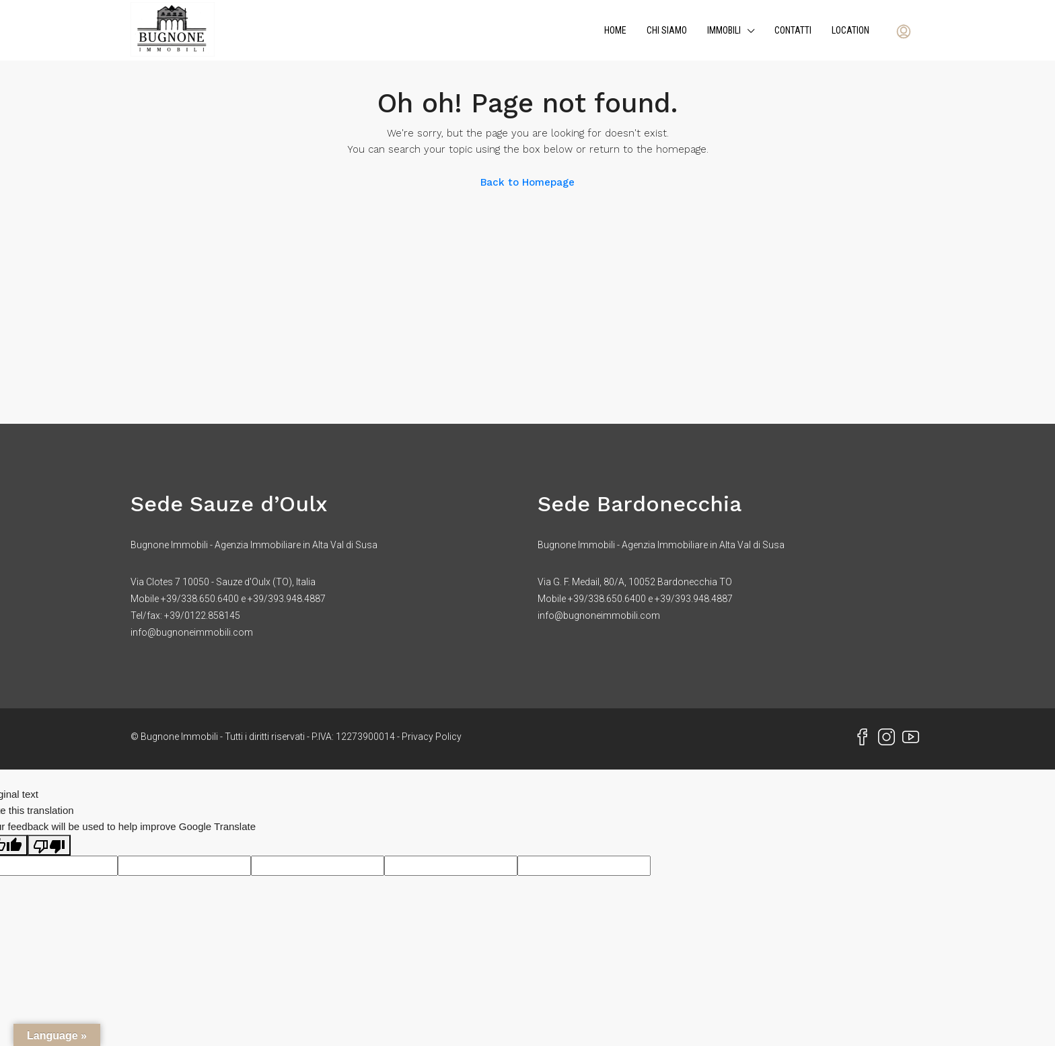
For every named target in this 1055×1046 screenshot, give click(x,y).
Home (615, 30)
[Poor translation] (49, 845)
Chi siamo (667, 30)
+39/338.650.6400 (200, 598)
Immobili (724, 30)
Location (850, 30)
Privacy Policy (432, 736)
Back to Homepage (527, 182)
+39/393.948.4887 (287, 598)
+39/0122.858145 (202, 615)
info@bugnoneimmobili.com (192, 632)
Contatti (792, 30)
